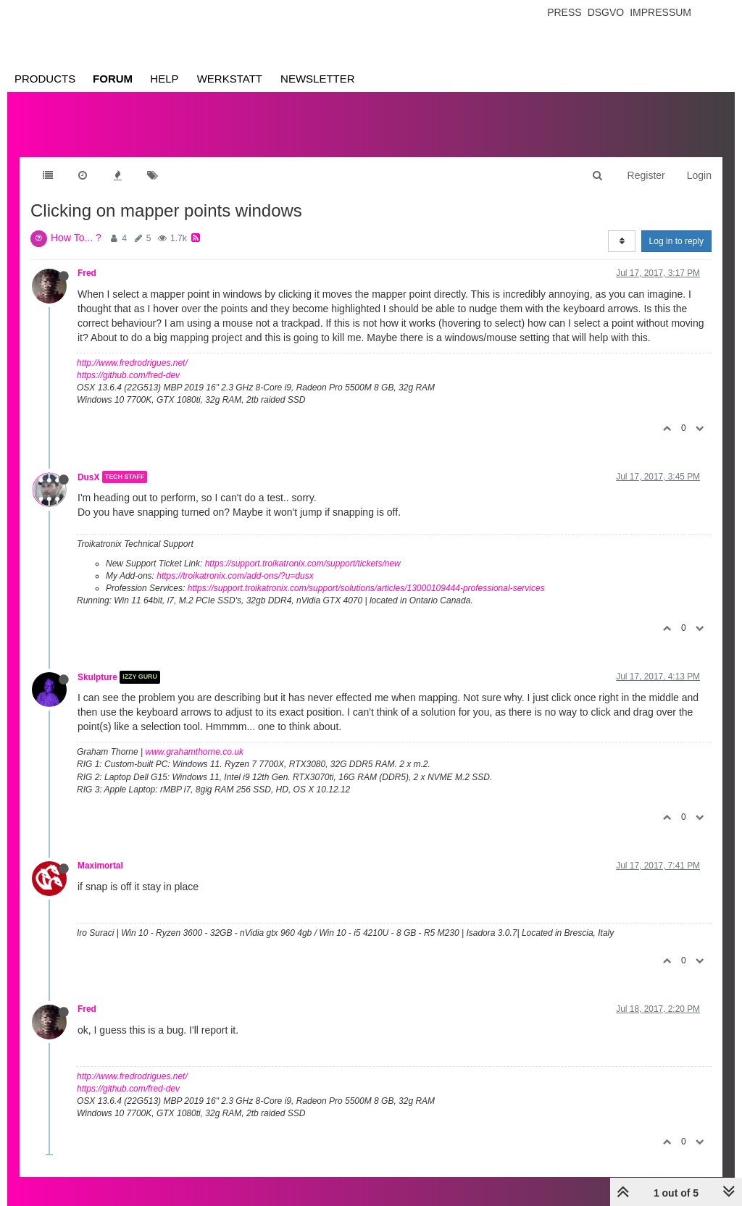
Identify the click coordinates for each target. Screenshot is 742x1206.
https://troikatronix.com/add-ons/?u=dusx (235, 576)
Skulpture (97, 677)
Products (44, 78)
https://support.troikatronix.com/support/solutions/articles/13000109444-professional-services (366, 588)
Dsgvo (606, 12)
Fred (87, 273)
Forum (113, 78)
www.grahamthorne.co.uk (194, 752)
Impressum (660, 12)
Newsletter (317, 78)
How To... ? (76, 237)
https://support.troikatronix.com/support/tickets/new (303, 563)
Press (564, 12)
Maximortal (100, 865)
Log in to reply (676, 241)
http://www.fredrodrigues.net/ (132, 363)
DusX (88, 477)
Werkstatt (229, 78)
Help (164, 78)
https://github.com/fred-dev (128, 375)
